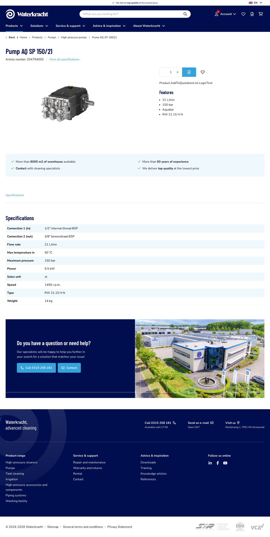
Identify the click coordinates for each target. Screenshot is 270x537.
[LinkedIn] (210, 463)
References (148, 479)
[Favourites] (243, 14)
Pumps (10, 468)
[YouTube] (225, 463)
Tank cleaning (15, 474)
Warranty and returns (87, 468)
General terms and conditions (83, 527)
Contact (78, 479)
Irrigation (12, 479)
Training (146, 468)
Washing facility (16, 501)
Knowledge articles (154, 474)
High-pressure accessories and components (26, 487)
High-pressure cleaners (22, 462)
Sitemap (52, 527)
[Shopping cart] (260, 14)
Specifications (15, 195)
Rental (77, 474)
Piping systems (16, 495)
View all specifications (64, 59)
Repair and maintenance (89, 462)
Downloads (148, 462)
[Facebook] (217, 463)
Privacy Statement (119, 527)
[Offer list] (252, 14)
